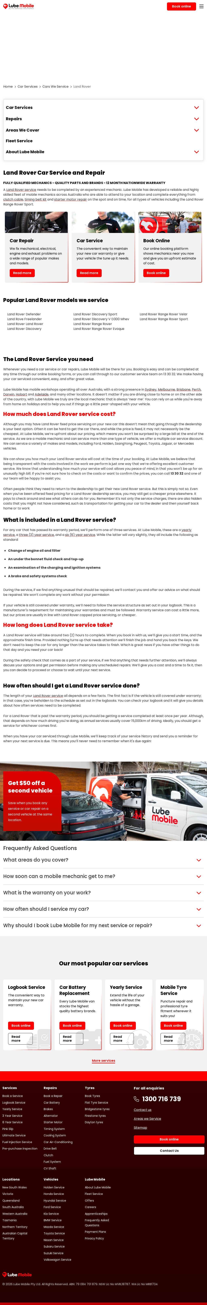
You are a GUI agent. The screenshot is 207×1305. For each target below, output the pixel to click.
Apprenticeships (96, 1214)
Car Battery (52, 1103)
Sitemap (140, 1127)
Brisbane (183, 389)
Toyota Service (54, 1233)
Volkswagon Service (57, 1260)
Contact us (142, 1109)
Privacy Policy (94, 1238)
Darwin (8, 394)
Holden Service (54, 1187)
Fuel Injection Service (17, 1142)
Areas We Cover (22, 130)
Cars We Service (55, 86)
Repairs (14, 119)
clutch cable (13, 199)
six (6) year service (80, 534)
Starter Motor (53, 1122)
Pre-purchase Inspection (19, 1149)
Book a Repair (53, 1096)
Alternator (51, 1116)
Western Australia (14, 1214)
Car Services (28, 86)
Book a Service (12, 1096)
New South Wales (14, 1187)
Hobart (21, 394)
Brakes (48, 1109)
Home (8, 86)
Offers (89, 1201)
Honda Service (54, 1194)
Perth (196, 389)
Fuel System (52, 1162)
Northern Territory (14, 1227)
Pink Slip (7, 1129)
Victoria (7, 1194)
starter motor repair (70, 199)
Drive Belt (50, 1149)
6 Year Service (12, 1122)
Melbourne (166, 389)
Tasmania (9, 1220)
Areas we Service (147, 1118)
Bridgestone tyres (97, 1109)
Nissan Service (54, 1240)
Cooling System (55, 1135)
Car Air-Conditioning (58, 1142)
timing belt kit (35, 199)
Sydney (150, 389)
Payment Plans (95, 1232)
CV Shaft (50, 1168)
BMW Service (53, 1220)
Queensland (11, 1201)
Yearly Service (12, 1109)
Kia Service (51, 1214)
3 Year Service (12, 1116)
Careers (90, 1207)
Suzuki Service (53, 1253)
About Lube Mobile (25, 152)
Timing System (54, 1129)
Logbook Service (13, 1103)
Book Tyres (92, 1096)
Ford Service (52, 1207)
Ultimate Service (14, 1135)
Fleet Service (19, 141)
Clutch (48, 1155)
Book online (156, 273)
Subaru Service (54, 1246)
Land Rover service (21, 189)
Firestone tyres (95, 1116)
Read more (22, 273)
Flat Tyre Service (96, 1103)
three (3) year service (36, 534)
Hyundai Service (55, 1201)
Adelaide (42, 394)
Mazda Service (54, 1227)
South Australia (13, 1207)
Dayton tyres (94, 1122)
